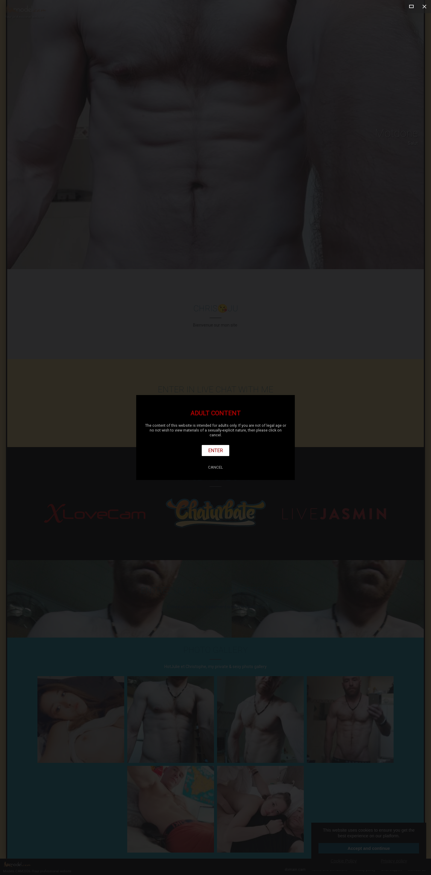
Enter (215, 450)
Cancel (215, 467)
